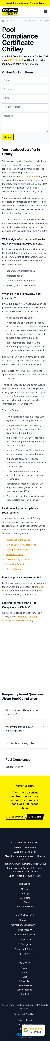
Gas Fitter (33, 616)
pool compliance (27, 176)
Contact (25, 994)
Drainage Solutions (11, 620)
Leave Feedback (25, 989)
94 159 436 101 (28, 852)
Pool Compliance (25, 906)
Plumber (22, 616)
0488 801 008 (16, 60)
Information (25, 981)
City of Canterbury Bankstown (21, 544)
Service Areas (25, 1024)
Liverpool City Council (17, 559)
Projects (25, 968)
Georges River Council (17, 549)
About (25, 972)
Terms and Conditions (25, 1014)
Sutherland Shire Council (18, 540)
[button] (45, 12)
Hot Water (27, 620)
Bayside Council (14, 554)
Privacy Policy (25, 1020)
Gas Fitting (25, 898)
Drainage (25, 893)
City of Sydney (13, 569)
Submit (7, 137)
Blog (25, 976)
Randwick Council (15, 564)
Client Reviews (25, 985)
